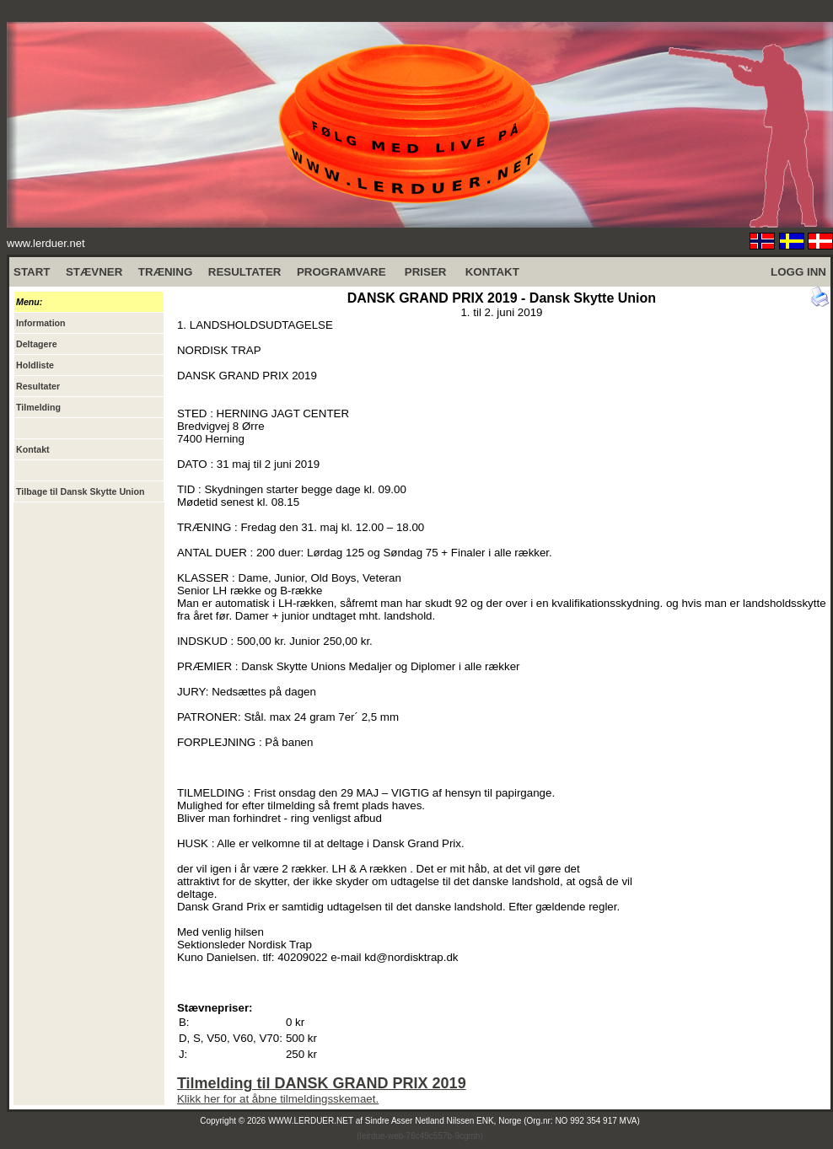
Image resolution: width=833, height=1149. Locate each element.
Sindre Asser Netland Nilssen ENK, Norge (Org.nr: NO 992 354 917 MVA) (502, 1120)
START (31, 272)
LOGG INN (798, 272)
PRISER (426, 272)
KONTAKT (492, 272)
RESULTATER (245, 272)
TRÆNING (165, 272)
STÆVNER (94, 272)
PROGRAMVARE (341, 272)
